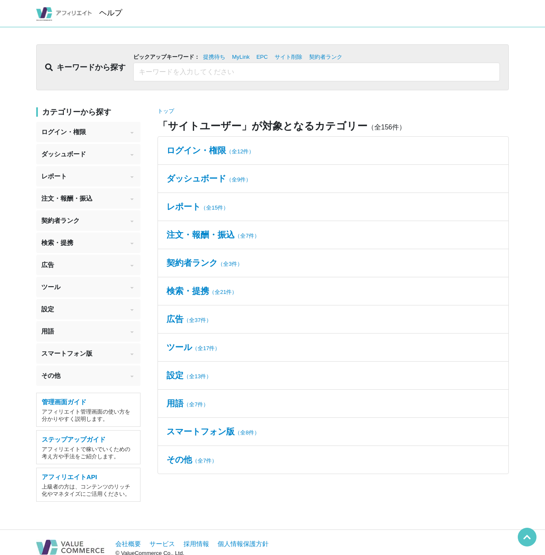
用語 (87, 331)
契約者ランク (87, 220)
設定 (87, 309)
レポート (87, 176)
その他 (87, 375)
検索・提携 (87, 242)
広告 (87, 264)
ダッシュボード (87, 154)
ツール (87, 286)
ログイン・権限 (87, 131)
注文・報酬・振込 (87, 198)
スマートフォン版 (87, 353)
